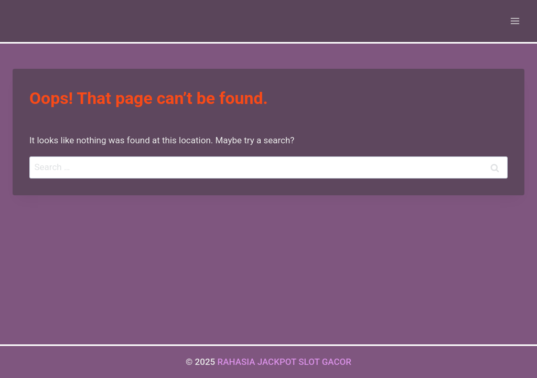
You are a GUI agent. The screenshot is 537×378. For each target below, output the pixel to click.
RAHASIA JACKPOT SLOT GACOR (284, 361)
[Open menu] (514, 21)
